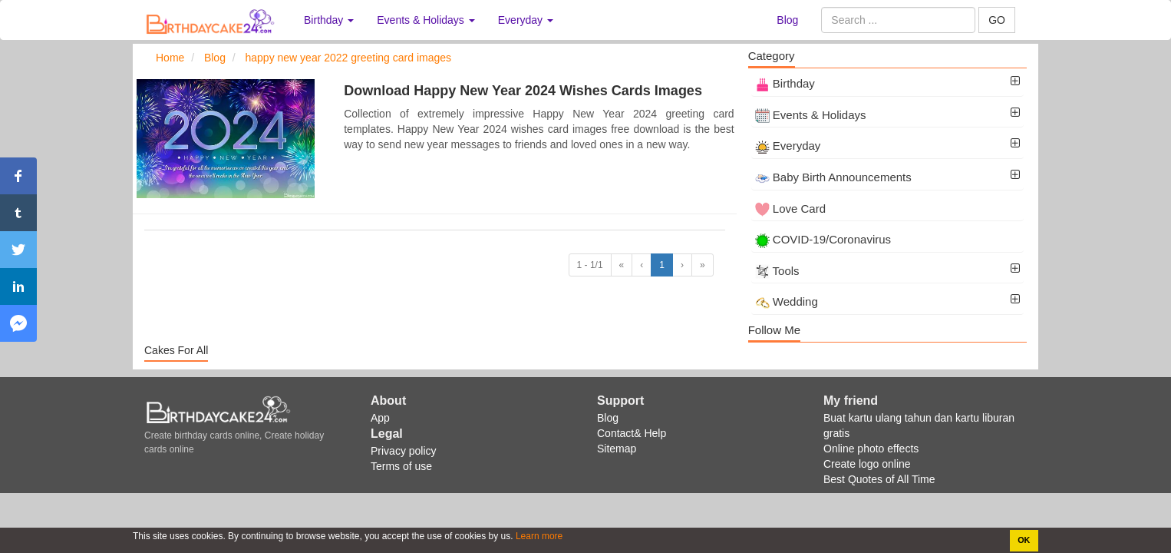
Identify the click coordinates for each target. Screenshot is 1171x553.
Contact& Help (631, 433)
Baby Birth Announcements (833, 177)
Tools (777, 270)
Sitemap (616, 448)
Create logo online (867, 464)
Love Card (790, 208)
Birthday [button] (329, 20)
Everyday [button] (525, 20)
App (380, 418)
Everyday (788, 145)
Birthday (785, 83)
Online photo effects (871, 448)
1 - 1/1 (590, 265)
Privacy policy (404, 451)
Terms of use (401, 466)
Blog (787, 20)
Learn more (538, 536)
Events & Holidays (810, 114)
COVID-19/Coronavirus (823, 239)
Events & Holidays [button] (426, 20)
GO (996, 20)
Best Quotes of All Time (879, 479)
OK (1024, 540)
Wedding (786, 301)
